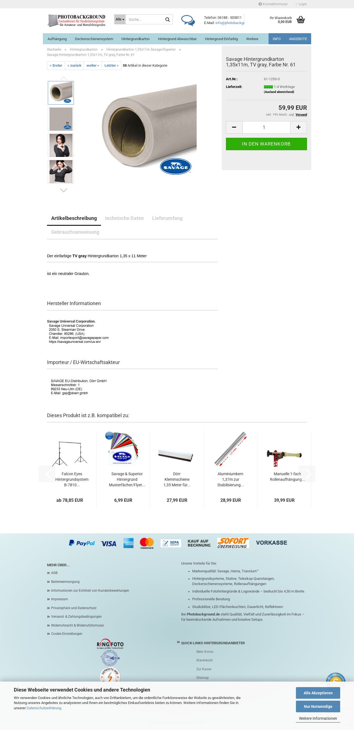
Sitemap (202, 678)
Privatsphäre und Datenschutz (74, 608)
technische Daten (124, 218)
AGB (54, 573)
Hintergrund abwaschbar (177, 39)
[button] (63, 190)
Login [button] (301, 4)
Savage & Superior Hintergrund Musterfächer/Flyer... (127, 479)
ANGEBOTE (298, 39)
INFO (277, 39)
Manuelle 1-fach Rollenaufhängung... (287, 477)
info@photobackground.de (236, 23)
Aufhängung (57, 39)
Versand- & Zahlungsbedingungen (76, 617)
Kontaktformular (273, 4)
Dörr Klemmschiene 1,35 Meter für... (177, 479)
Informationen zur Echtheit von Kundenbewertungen (90, 591)
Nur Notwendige (318, 706)
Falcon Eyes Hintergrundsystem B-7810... (71, 479)
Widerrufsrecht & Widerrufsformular (77, 625)
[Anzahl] (266, 127)
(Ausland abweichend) (279, 92)
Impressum (59, 599)
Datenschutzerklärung (44, 708)
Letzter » (112, 65)
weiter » (93, 65)
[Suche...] (120, 19)
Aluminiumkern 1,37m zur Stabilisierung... (230, 479)
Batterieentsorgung (65, 582)
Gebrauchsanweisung (75, 232)
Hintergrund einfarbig (221, 39)
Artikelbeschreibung (74, 218)
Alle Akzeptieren (318, 693)
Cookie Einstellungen (66, 634)
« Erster (56, 65)
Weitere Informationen (318, 718)
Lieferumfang (167, 218)
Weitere (252, 39)
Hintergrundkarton (135, 39)
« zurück (74, 65)
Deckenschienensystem (94, 39)
